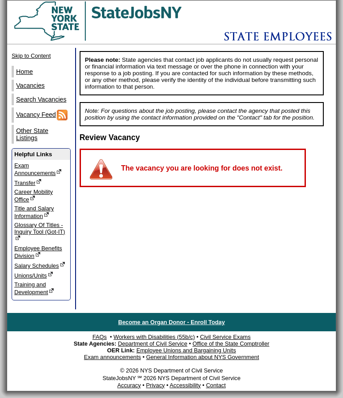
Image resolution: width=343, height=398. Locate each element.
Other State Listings (32, 134)
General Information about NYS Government (202, 357)
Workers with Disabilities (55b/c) (154, 337)
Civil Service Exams (225, 337)
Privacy (155, 385)
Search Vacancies (41, 99)
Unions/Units (33, 275)
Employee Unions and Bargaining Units (186, 350)
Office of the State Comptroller (230, 343)
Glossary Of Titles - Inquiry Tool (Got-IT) (39, 231)
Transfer (28, 182)
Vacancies (30, 85)
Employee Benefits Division (38, 252)
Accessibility (185, 385)
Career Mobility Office (33, 195)
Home (24, 71)
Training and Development (34, 288)
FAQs (100, 337)
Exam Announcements (38, 169)
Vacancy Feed (42, 115)
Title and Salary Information (34, 212)
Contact (216, 385)
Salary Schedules (39, 265)
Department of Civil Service (152, 343)
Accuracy (129, 385)
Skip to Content (31, 55)
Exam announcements (112, 357)
